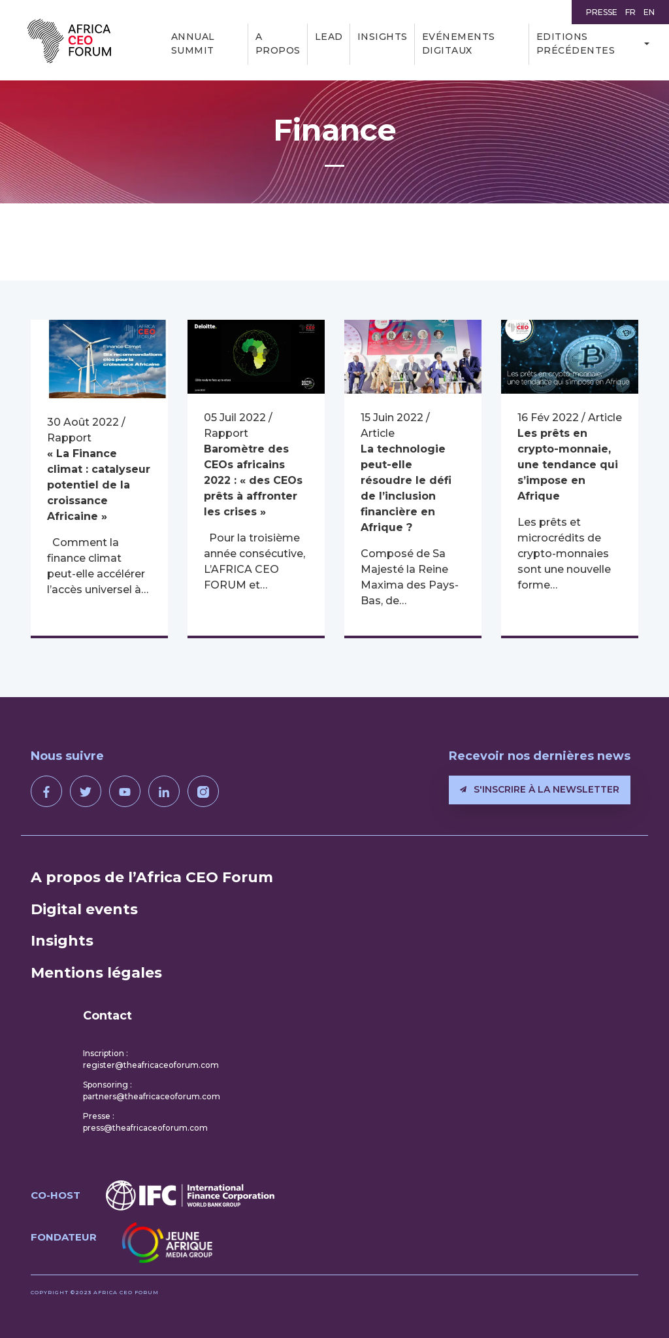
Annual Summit (193, 43)
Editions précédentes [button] (575, 43)
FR (630, 12)
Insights (382, 37)
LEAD (329, 37)
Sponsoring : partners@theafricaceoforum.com (151, 1090)
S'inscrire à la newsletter (539, 789)
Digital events (84, 909)
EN (649, 12)
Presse (601, 12)
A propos (278, 43)
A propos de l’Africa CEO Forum (152, 877)
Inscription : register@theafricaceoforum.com (151, 1059)
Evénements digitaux (458, 43)
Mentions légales (96, 973)
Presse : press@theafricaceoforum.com (145, 1122)
